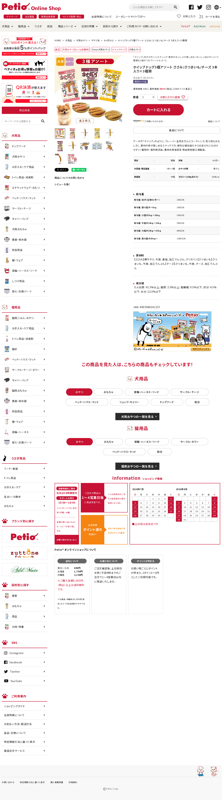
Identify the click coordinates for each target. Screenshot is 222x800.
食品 (57, 49)
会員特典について (101, 16)
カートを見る (209, 16)
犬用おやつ (81, 40)
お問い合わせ (8, 782)
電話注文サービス (14, 751)
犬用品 (6, 26)
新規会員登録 (48, 16)
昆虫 (49, 26)
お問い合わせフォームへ (67, 539)
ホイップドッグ (119, 49)
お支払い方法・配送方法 (18, 724)
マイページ (12, 16)
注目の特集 (88, 26)
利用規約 (73, 782)
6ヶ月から (109, 40)
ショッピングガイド (14, 706)
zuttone (214, 26)
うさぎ (38, 26)
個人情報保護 (56, 782)
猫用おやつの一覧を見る (137, 466)
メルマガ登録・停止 (72, 16)
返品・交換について (15, 733)
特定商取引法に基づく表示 (19, 742)
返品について (214, 121)
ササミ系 (95, 40)
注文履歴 (29, 16)
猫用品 (22, 26)
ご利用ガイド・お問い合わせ (142, 26)
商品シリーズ (65, 26)
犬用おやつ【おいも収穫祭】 (76, 49)
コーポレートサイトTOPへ (131, 16)
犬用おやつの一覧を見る (137, 416)
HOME (58, 40)
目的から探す (110, 26)
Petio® (185, 26)
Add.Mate (200, 26)
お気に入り (186, 16)
